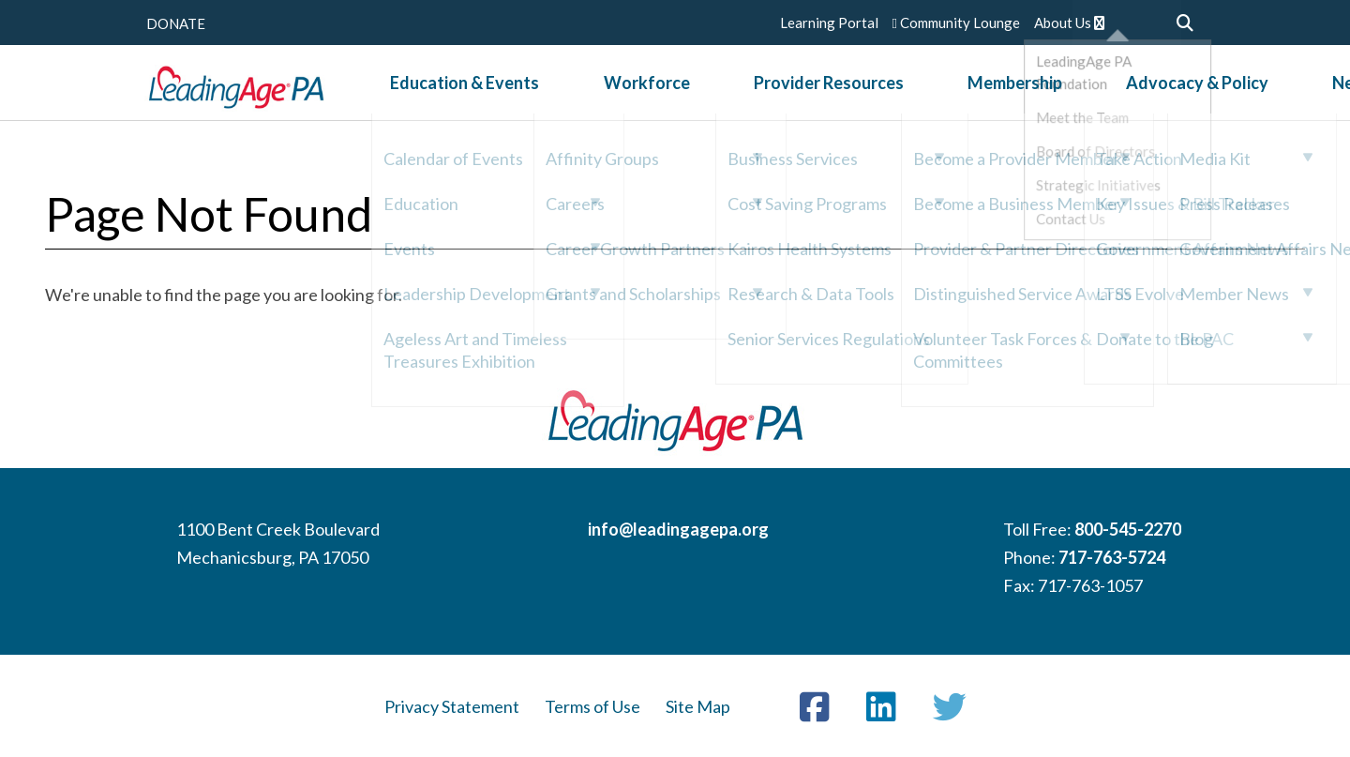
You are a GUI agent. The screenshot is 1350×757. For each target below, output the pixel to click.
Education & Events (486, 93)
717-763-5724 (1111, 557)
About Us (1069, 22)
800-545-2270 (1127, 529)
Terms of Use (592, 706)
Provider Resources (773, 93)
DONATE (175, 23)
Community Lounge (956, 22)
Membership (919, 93)
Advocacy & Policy (1063, 93)
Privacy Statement (451, 706)
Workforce (629, 93)
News (1181, 93)
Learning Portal (829, 22)
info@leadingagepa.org (678, 529)
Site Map (698, 706)
